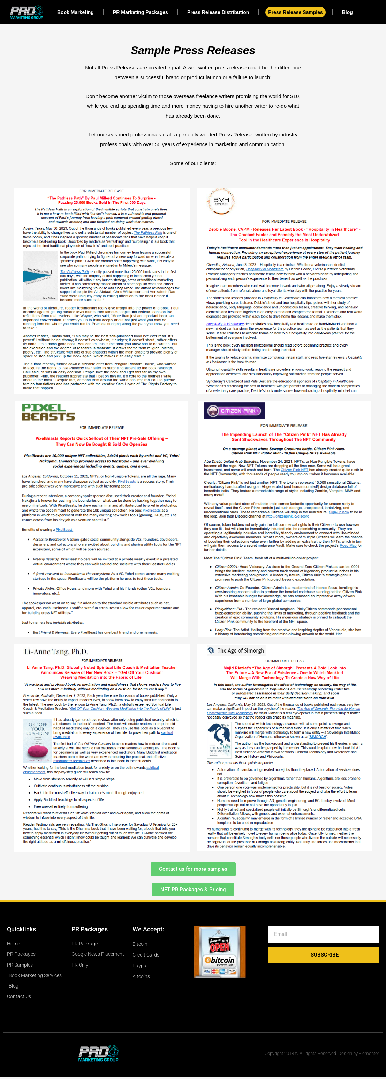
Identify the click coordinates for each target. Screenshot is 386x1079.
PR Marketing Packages (140, 12)
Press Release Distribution (218, 12)
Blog (347, 12)
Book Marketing (75, 12)
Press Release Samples (295, 12)
